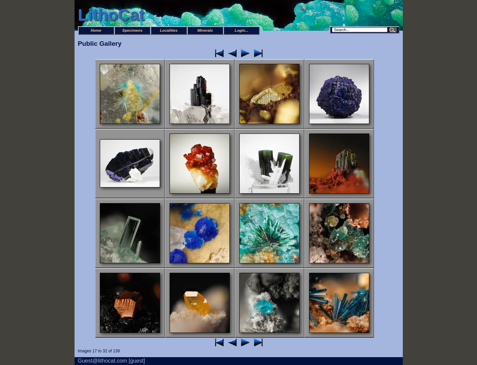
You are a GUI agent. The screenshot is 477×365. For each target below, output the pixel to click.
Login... (241, 30)
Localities (169, 30)
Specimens (132, 30)
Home (96, 30)
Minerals (205, 30)
